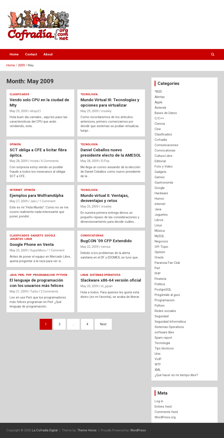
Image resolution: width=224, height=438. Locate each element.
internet (16, 190)
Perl (21, 274)
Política (160, 284)
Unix (157, 354)
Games (160, 177)
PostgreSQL (163, 289)
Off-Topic (161, 247)
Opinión (15, 144)
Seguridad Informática (170, 322)
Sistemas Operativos (105, 274)
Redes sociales (165, 311)
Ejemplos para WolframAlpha (36, 195)
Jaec (33, 201)
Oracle (159, 257)
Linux (28, 239)
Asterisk (160, 108)
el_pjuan (107, 286)
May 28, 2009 (19, 161)
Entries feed (163, 406)
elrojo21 (35, 111)
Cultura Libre (163, 156)
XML (158, 370)
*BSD (158, 92)
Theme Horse (87, 430)
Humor (159, 198)
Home (14, 54)
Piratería (160, 279)
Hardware (161, 193)
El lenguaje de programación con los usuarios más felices (36, 283)
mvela (34, 161)
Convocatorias (92, 235)
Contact (31, 54)
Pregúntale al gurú (167, 295)
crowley (106, 111)
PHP (28, 274)
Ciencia (160, 124)
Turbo (34, 291)
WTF (158, 364)
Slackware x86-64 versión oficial (111, 280)
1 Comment (47, 201)
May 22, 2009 (90, 246)
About (48, 54)
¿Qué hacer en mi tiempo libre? (176, 375)
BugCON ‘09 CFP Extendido (106, 240)
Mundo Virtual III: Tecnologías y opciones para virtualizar (110, 102)
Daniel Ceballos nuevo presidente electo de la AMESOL (111, 152)
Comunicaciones (166, 145)
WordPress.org (165, 417)
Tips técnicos (164, 348)
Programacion (44, 274)
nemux (106, 246)
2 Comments (49, 291)
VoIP (158, 359)
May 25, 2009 (90, 206)
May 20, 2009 (90, 286)
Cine (158, 129)
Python (61, 274)
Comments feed (166, 412)
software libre (164, 332)
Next (103, 324)
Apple (159, 102)
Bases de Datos (166, 113)
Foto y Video (164, 166)
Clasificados (19, 94)
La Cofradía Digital (45, 430)
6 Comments (50, 161)
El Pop (105, 161)
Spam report (163, 338)
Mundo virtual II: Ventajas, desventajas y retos (105, 198)
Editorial (160, 161)
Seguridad (162, 316)
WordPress (138, 430)
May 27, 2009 (19, 201)
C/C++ (159, 118)
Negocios (161, 241)
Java (13, 274)
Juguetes (16, 239)
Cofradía (161, 140)
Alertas (160, 97)
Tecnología (89, 94)
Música (160, 231)
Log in (159, 401)
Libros (159, 220)
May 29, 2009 (19, 111)
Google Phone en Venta (32, 244)
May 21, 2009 (19, 291)
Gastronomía (164, 182)
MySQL (159, 236)
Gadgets (37, 235)
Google (50, 235)
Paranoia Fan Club (167, 263)
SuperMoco (38, 250)
